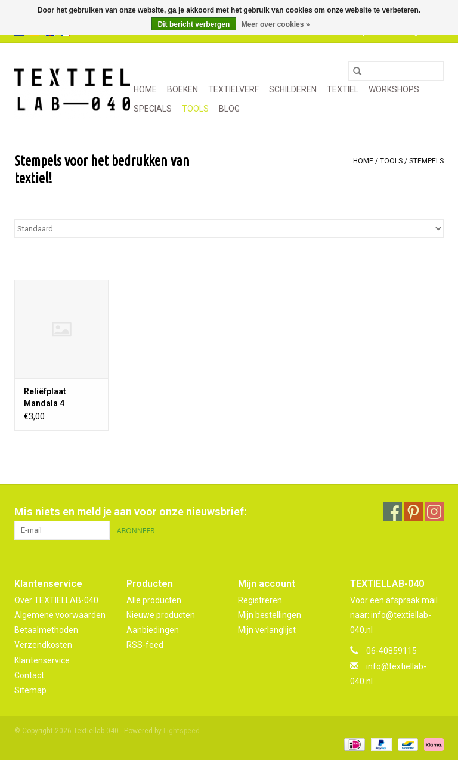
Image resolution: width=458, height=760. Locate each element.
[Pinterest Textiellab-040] (413, 511)
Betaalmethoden (46, 630)
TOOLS (195, 108)
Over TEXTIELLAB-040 (56, 600)
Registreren (260, 600)
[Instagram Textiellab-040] (434, 511)
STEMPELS (426, 161)
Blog (229, 108)
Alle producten (153, 600)
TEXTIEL (342, 89)
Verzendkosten (43, 645)
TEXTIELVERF (233, 89)
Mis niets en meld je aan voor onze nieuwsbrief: (130, 511)
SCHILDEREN (293, 89)
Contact (29, 675)
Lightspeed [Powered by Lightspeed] (181, 731)
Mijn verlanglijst (267, 630)
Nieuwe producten (160, 615)
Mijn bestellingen (269, 615)
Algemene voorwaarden (60, 615)
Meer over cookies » (276, 24)
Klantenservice (42, 660)
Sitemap (30, 690)
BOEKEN (182, 89)
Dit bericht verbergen (194, 24)
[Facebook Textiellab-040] (392, 511)
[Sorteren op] (229, 228)
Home (145, 89)
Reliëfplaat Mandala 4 (45, 397)
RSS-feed (144, 645)
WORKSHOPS (394, 89)
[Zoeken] (396, 71)
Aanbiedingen (152, 630)
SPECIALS (153, 108)
